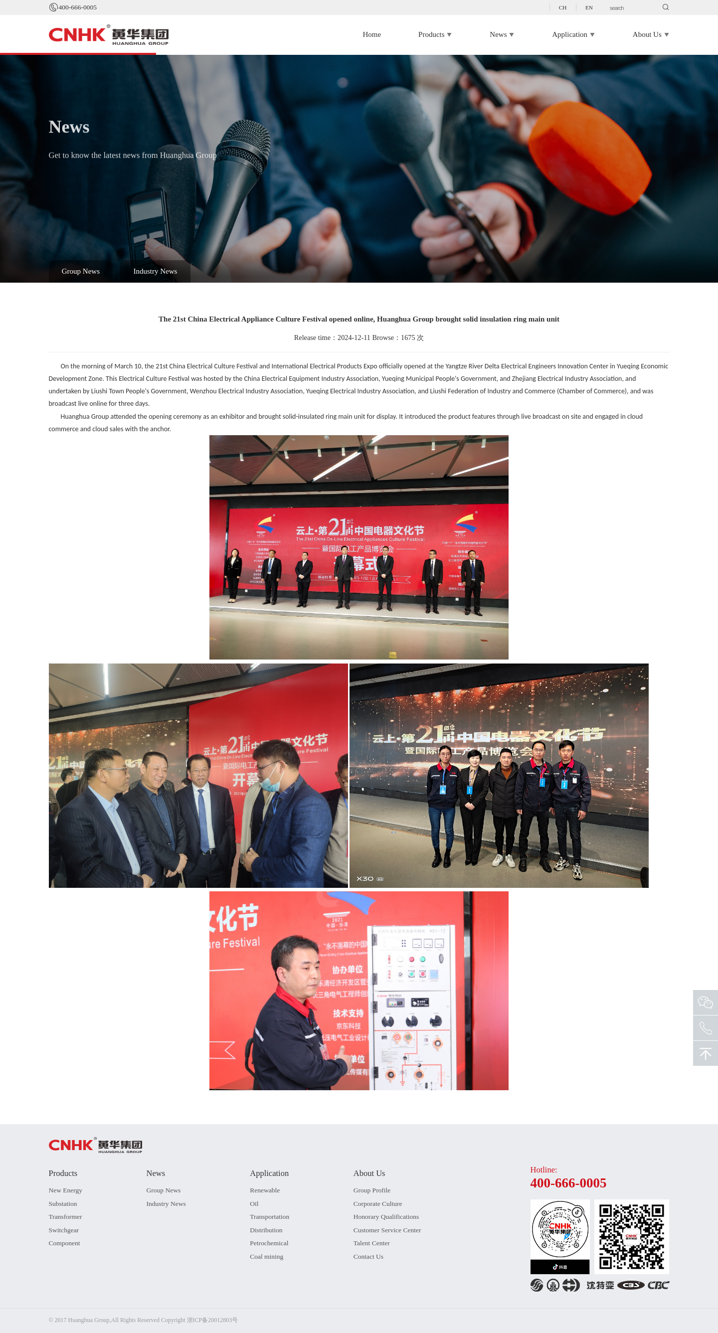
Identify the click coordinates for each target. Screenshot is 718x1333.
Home (371, 34)
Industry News (156, 271)
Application (573, 35)
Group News (81, 271)
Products (435, 35)
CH (563, 7)
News (502, 35)
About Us (651, 35)
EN (589, 7)
